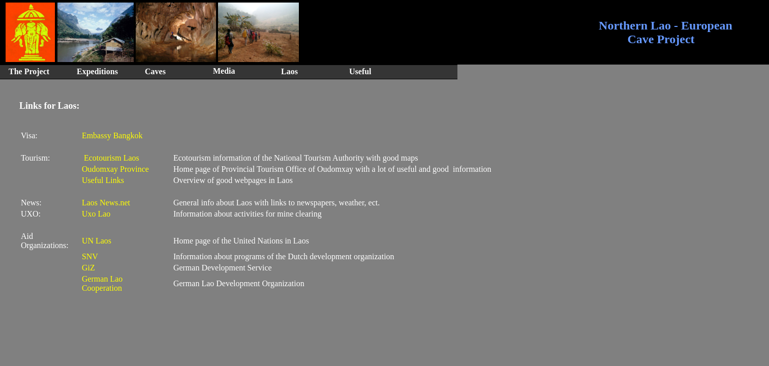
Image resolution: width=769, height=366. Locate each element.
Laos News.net (106, 202)
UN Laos (96, 240)
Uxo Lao (96, 213)
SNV (90, 256)
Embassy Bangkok (112, 135)
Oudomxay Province (115, 169)
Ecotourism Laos (110, 158)
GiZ (88, 267)
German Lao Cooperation (102, 283)
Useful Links (103, 180)
